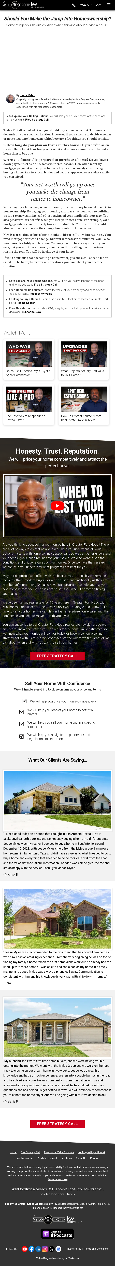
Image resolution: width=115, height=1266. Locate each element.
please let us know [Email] (57, 1179)
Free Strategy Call (37, 119)
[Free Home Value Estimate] (59, 1152)
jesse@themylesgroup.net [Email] (68, 1207)
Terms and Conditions (96, 1248)
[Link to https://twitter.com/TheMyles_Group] (52, 1249)
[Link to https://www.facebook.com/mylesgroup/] (31, 1249)
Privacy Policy (73, 1248)
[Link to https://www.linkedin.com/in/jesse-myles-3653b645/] (38, 1249)
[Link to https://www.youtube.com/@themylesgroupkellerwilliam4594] (25, 1249)
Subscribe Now (31, 312)
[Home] (22, 4)
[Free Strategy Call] (30, 1152)
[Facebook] (66, 1158)
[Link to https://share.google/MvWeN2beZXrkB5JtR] (58, 1249)
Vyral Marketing (70, 1258)
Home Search (26, 302)
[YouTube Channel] (47, 1158)
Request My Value (41, 293)
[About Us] (81, 1158)
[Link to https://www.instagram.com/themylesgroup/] (45, 1249)
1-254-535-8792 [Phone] (87, 5)
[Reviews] (94, 1158)
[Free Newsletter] (24, 1158)
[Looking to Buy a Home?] (91, 1152)
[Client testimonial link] (57, 800)
